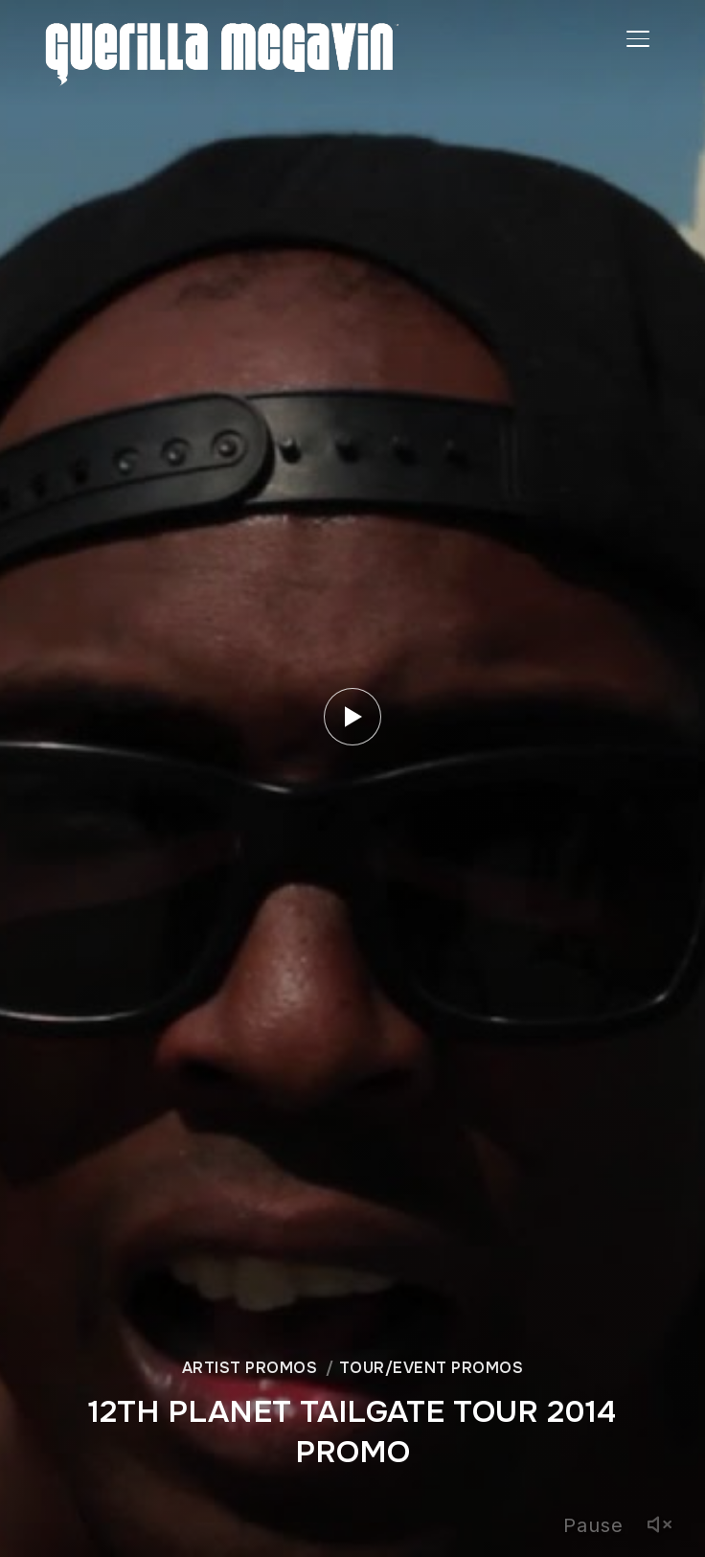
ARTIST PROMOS (250, 1368)
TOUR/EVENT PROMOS (431, 1368)
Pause (593, 1525)
